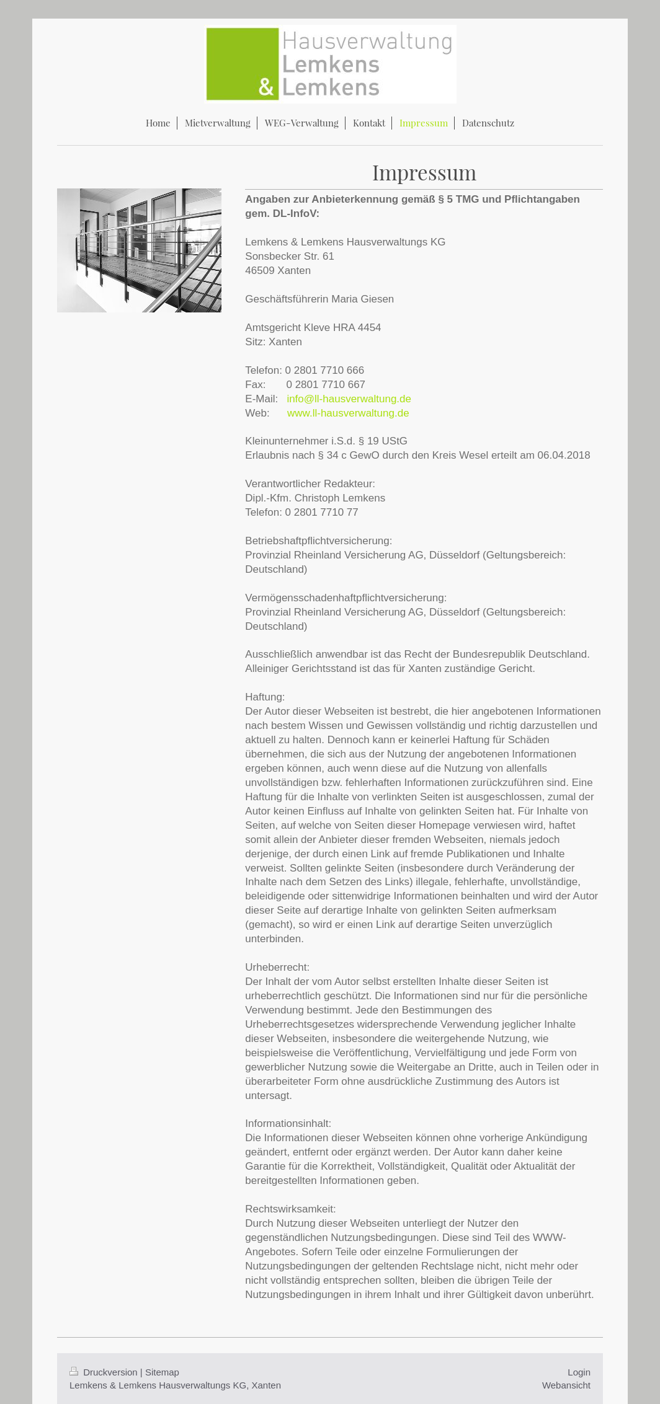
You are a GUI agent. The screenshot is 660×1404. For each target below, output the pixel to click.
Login (579, 1372)
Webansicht (566, 1385)
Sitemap (162, 1372)
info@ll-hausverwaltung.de (349, 399)
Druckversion (104, 1372)
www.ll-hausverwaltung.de (348, 413)
